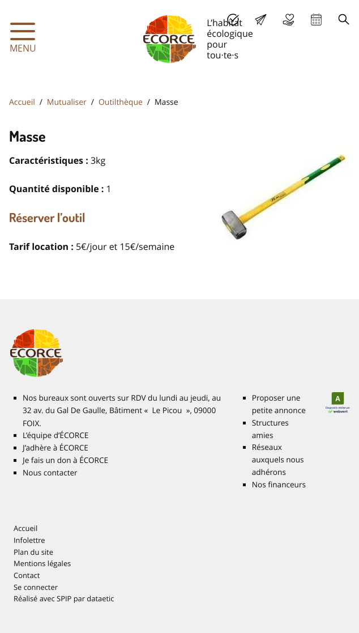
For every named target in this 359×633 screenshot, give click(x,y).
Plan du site (33, 552)
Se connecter (36, 587)
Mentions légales (42, 563)
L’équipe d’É (55, 435)
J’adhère (233, 20)
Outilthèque (121, 102)
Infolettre (29, 540)
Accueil (22, 102)
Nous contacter (50, 473)
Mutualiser (67, 102)
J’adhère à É (55, 448)
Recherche (344, 20)
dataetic (100, 598)
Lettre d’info (261, 20)
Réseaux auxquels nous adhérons (278, 459)
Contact (27, 575)
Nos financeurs (279, 484)
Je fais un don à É (288, 20)
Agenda (316, 20)
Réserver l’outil (47, 218)
